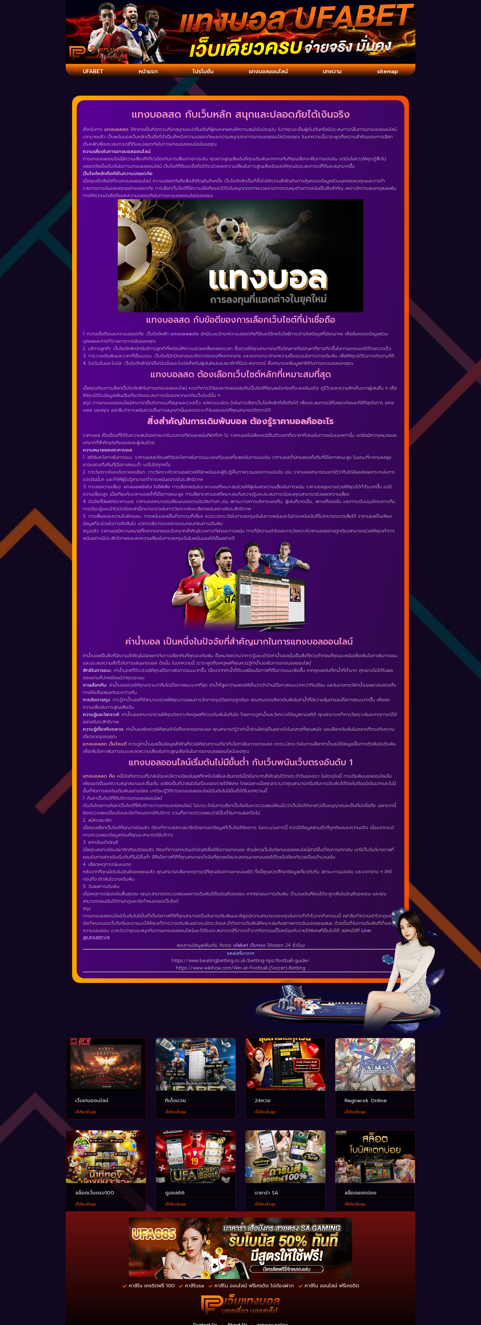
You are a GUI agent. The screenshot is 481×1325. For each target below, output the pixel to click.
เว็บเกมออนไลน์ (91, 1101)
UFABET (93, 71)
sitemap (387, 71)
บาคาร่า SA (266, 1193)
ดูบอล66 (175, 1193)
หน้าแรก (147, 71)
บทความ (332, 71)
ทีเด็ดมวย (175, 1101)
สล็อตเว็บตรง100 (94, 1193)
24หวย (263, 1101)
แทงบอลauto (185, 334)
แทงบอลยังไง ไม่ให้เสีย (147, 487)
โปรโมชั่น (201, 71)
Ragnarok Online (365, 1101)
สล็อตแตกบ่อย (360, 1193)
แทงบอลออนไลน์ (267, 71)
